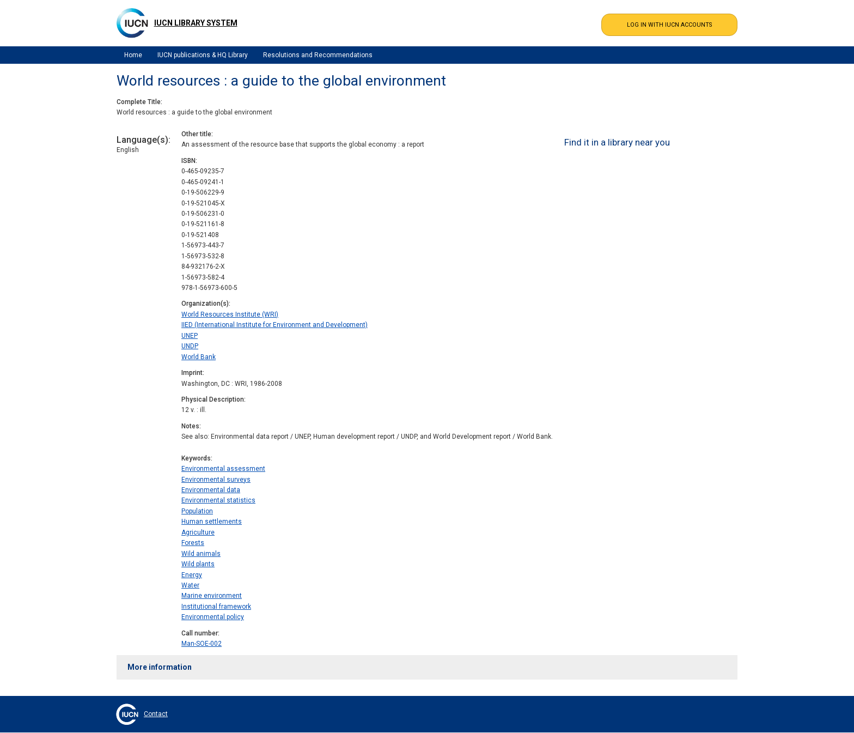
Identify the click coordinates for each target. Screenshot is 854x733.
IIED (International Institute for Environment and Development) (274, 325)
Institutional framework (216, 606)
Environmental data (210, 490)
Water (190, 585)
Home (133, 55)
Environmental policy (212, 617)
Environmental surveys (216, 479)
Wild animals (201, 554)
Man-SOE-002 (201, 643)
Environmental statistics (218, 500)
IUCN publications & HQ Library (202, 55)
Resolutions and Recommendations (318, 55)
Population (197, 511)
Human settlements (211, 521)
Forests (192, 543)
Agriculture (198, 532)
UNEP (189, 336)
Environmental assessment (223, 468)
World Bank (198, 357)
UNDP (189, 346)
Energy (191, 575)
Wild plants (198, 564)
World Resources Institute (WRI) (229, 314)
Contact (156, 714)
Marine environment (211, 595)
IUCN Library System (195, 23)
